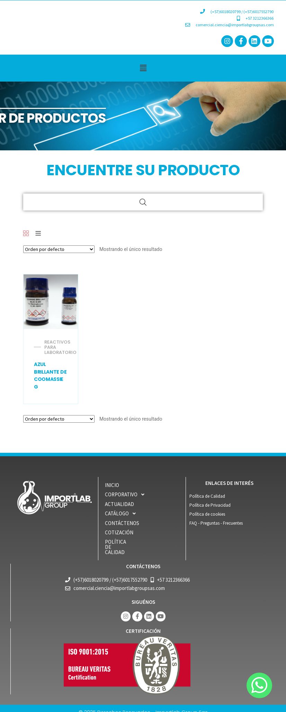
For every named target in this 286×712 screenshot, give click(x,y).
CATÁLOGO (122, 513)
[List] (38, 234)
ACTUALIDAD (119, 504)
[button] (143, 68)
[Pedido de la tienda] (59, 249)
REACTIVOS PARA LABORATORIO (60, 347)
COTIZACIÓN (119, 532)
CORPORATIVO (126, 494)
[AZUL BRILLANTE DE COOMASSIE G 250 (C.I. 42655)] (51, 301)
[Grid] (26, 234)
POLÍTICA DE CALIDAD (129, 541)
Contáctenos (122, 523)
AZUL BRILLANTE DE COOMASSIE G (50, 375)
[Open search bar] (143, 202)
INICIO (112, 485)
